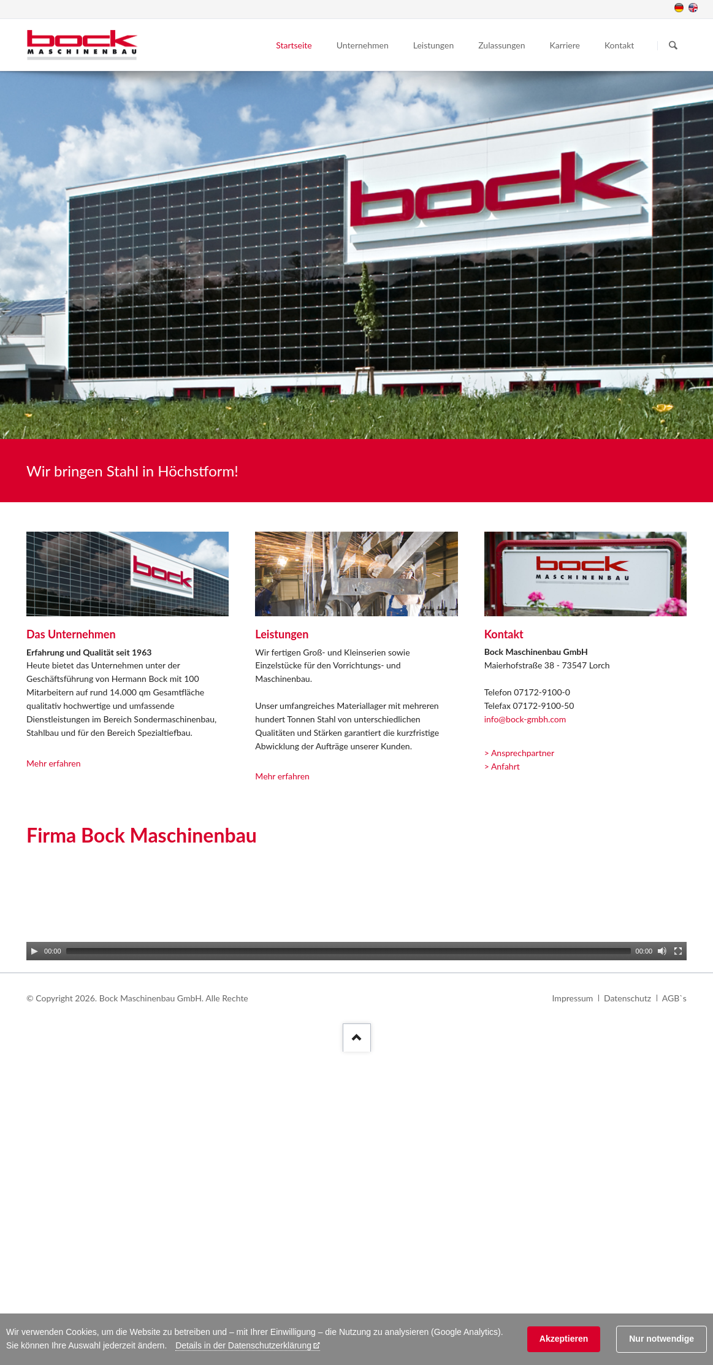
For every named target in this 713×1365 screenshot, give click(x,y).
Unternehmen (363, 45)
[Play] (34, 951)
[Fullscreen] (678, 951)
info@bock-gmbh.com (525, 719)
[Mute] (662, 951)
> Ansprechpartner (519, 753)
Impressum (572, 998)
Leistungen (433, 45)
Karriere (565, 45)
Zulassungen (501, 45)
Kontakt (619, 45)
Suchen (673, 45)
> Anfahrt (502, 766)
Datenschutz (627, 998)
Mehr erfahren (53, 763)
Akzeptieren (564, 1339)
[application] (356, 910)
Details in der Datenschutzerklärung (243, 1345)
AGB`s (674, 998)
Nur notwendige (661, 1339)
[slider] (348, 951)
